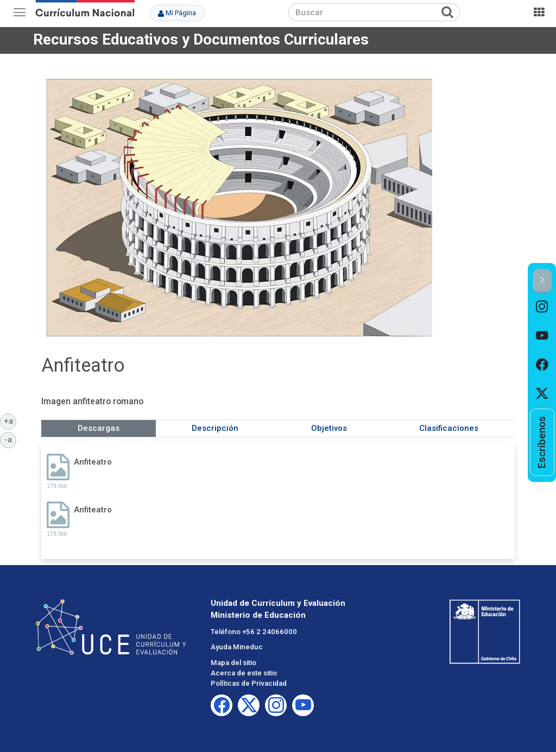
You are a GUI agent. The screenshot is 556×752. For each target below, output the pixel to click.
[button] (542, 280)
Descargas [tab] (98, 428)
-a (10, 439)
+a (10, 420)
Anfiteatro (93, 462)
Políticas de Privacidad (249, 683)
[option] (542, 307)
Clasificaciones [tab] (448, 428)
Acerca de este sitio (244, 673)
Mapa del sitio (233, 663)
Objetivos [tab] (329, 428)
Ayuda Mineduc (237, 647)
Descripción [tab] (215, 428)
